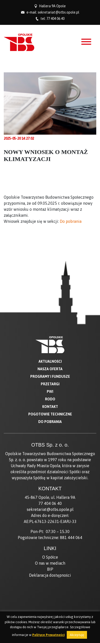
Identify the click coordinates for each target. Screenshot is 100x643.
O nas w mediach (50, 563)
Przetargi (50, 384)
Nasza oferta (50, 369)
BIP (50, 569)
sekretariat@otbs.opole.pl (58, 12)
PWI (50, 392)
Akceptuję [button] (77, 635)
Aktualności (50, 361)
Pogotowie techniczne (50, 414)
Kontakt (50, 407)
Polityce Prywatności (48, 635)
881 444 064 (71, 537)
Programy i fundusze (50, 376)
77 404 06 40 (55, 19)
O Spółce (50, 557)
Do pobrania (71, 221)
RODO (50, 399)
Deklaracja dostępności (50, 575)
